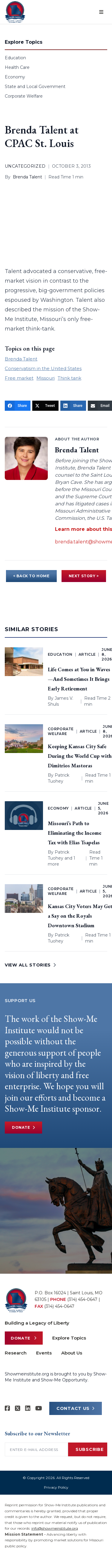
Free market (19, 378)
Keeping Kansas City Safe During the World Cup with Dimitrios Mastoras (80, 756)
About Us (71, 1353)
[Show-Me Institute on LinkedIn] (27, 1408)
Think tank (69, 378)
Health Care (17, 67)
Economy (15, 77)
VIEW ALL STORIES (30, 965)
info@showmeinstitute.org (54, 1528)
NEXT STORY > (84, 576)
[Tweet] (45, 406)
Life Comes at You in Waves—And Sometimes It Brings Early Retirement (79, 679)
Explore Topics (69, 1338)
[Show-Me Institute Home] (15, 12)
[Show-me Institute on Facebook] (7, 1408)
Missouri (45, 378)
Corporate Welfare (24, 96)
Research (16, 1353)
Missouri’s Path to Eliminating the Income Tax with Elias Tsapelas (74, 833)
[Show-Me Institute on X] (17, 1408)
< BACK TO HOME (31, 576)
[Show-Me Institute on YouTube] (38, 1408)
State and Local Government (35, 86)
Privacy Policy (56, 1487)
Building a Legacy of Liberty (37, 1323)
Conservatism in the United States (43, 368)
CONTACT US (75, 1408)
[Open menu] (101, 12)
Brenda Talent (27, 177)
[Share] (17, 406)
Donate (23, 1127)
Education (15, 57)
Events (44, 1353)
